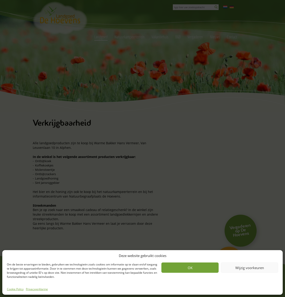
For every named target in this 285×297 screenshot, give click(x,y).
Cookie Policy (15, 289)
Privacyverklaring (37, 289)
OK (190, 267)
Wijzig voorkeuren (249, 267)
